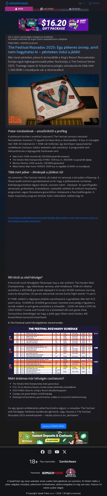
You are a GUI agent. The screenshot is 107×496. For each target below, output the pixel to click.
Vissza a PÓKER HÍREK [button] (53, 426)
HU (81, 3)
